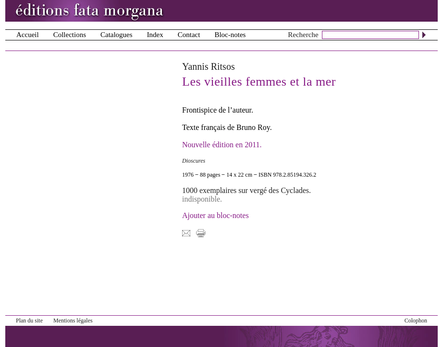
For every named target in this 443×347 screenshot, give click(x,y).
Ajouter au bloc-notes (215, 215)
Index (155, 35)
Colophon (416, 320)
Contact (189, 35)
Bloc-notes (230, 35)
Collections (69, 35)
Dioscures (193, 160)
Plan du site (29, 320)
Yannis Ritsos (208, 66)
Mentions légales (73, 320)
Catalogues (116, 35)
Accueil (27, 35)
